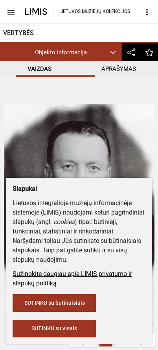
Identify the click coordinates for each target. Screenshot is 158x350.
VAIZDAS (39, 68)
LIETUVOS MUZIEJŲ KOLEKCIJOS (94, 11)
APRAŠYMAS (118, 68)
